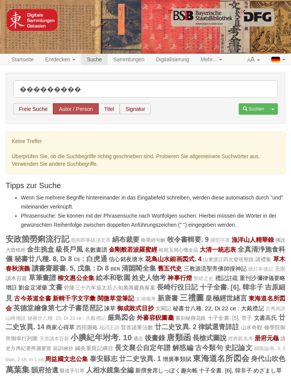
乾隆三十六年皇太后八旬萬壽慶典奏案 (109, 288)
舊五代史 (170, 268)
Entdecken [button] (60, 59)
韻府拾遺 (44, 370)
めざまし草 (267, 370)
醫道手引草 (72, 371)
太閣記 (163, 308)
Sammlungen (129, 59)
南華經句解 (153, 240)
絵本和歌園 (113, 278)
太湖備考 (146, 299)
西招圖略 (87, 327)
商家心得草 (60, 327)
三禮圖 (192, 297)
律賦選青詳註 (218, 327)
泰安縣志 (103, 359)
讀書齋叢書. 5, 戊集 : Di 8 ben (76, 268)
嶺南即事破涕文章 (90, 240)
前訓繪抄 (63, 348)
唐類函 (179, 337)
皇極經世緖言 (226, 298)
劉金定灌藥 (33, 287)
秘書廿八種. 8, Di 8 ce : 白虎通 (60, 259)
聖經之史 (204, 278)
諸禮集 (263, 259)
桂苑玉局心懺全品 (178, 250)
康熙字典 (220, 240)
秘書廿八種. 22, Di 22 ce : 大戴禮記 (218, 308)
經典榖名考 (240, 338)
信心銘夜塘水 (126, 259)
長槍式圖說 (209, 338)
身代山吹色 (268, 359)
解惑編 (182, 348)
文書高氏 (265, 317)
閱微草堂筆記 (115, 298)
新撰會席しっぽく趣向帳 (166, 370)
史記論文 (239, 348)
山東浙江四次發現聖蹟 (228, 259)
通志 (138, 338)
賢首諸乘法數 (137, 327)
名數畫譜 (95, 249)
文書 (56, 287)
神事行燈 (179, 277)
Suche (94, 59)
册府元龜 (267, 338)
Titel (109, 109)
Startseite (22, 59)
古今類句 (209, 348)
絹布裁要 (125, 239)
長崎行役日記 (177, 287)
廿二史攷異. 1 (140, 359)
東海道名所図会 (221, 358)
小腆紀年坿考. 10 (101, 337)
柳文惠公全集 (76, 277)
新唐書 (168, 298)
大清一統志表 (218, 249)
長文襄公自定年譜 (143, 348)
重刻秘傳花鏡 (190, 318)
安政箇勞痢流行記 (37, 239)
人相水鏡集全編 (110, 370)
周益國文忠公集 (66, 358)
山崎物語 (16, 318)
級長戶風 (69, 249)
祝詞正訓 (109, 327)
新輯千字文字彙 (74, 298)
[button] (254, 60)
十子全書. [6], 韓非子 (231, 287)
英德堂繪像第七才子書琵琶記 (58, 308)
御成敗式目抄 (135, 308)
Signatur (135, 109)
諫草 (110, 308)
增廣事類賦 (177, 359)
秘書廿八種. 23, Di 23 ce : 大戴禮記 (67, 318)
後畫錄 (155, 338)
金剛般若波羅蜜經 (133, 249)
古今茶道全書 (32, 298)
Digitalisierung (172, 59)
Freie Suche (33, 109)
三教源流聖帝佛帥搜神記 (215, 268)
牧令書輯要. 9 (188, 239)
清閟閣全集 (139, 268)
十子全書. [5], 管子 (230, 318)
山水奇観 (252, 327)
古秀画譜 (275, 308)
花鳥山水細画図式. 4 (173, 258)
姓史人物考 (149, 278)
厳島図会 (121, 317)
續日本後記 (260, 269)
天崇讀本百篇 (54, 338)
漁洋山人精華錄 (253, 239)
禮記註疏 (226, 278)
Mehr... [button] (211, 59)
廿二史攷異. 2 (176, 327)
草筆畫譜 (42, 278)
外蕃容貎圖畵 (155, 317)
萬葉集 (18, 369)
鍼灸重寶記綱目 (94, 348)
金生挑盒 (40, 249)
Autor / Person (76, 109)
